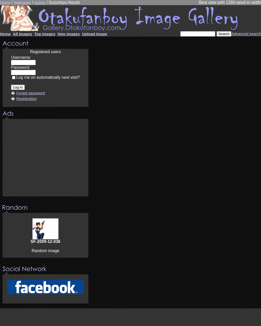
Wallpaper (22, 2)
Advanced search (246, 33)
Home (5, 2)
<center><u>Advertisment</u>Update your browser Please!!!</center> (45, 158)
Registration (26, 98)
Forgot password (30, 93)
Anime (39, 2)
